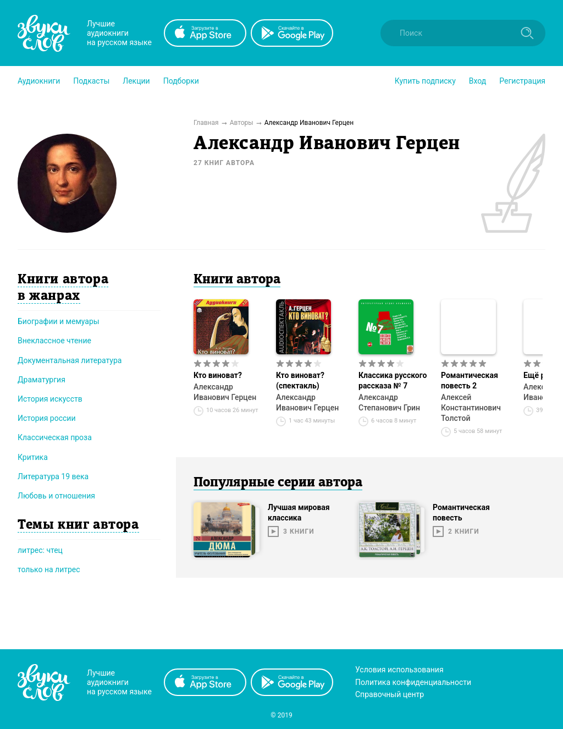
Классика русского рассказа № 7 (392, 380)
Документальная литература (70, 360)
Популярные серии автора (278, 483)
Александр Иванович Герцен (225, 392)
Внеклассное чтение (54, 340)
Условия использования (399, 669)
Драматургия (41, 379)
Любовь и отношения (56, 495)
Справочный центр (389, 694)
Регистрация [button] (522, 80)
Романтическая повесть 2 (469, 380)
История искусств (50, 398)
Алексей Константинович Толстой (471, 408)
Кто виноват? (218, 375)
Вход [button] (477, 80)
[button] (39, 81)
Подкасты (91, 80)
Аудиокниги (39, 80)
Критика (33, 457)
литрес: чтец (40, 550)
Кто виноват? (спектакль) (300, 380)
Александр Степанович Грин (389, 402)
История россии (47, 418)
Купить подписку (425, 80)
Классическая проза (55, 437)
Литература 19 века (53, 476)
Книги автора (237, 280)
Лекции (136, 80)
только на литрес (49, 569)
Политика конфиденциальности (413, 682)
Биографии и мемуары (59, 321)
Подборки (181, 80)
